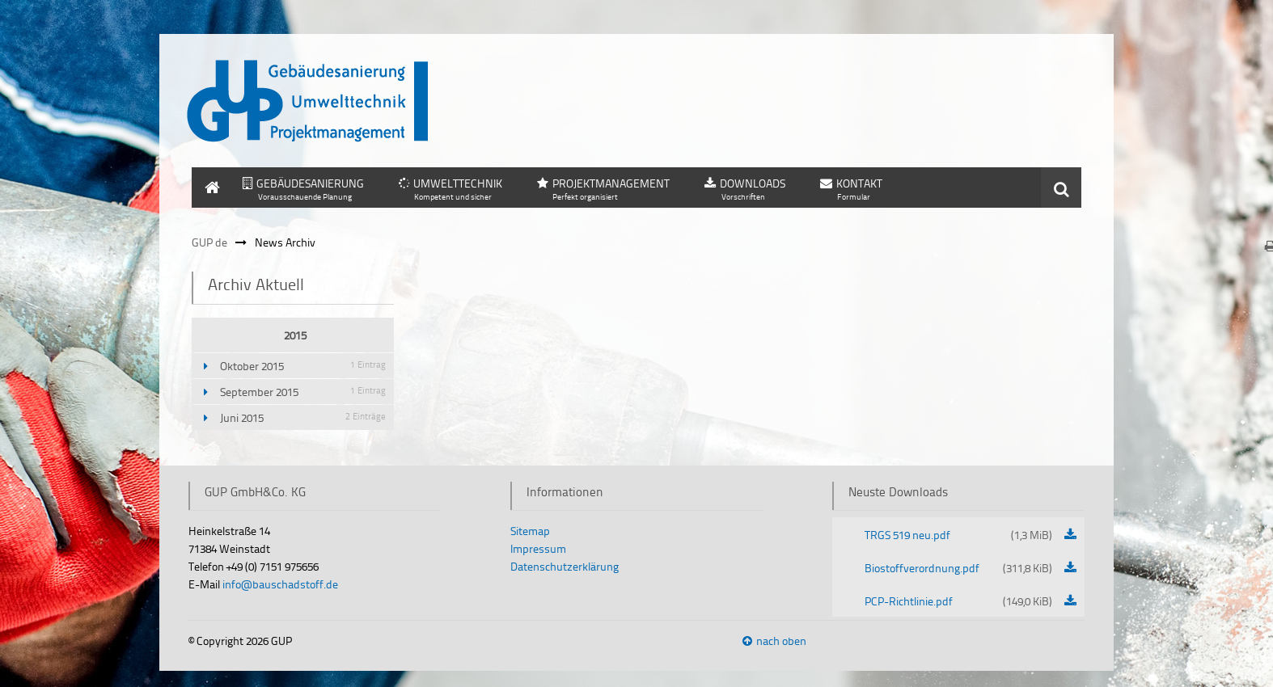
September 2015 (303, 391)
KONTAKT (859, 183)
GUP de (209, 242)
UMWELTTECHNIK (457, 183)
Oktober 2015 (303, 365)
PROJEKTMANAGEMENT (611, 183)
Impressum (538, 548)
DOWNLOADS (752, 183)
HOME (207, 175)
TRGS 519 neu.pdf (959, 534)
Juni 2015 (303, 417)
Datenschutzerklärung (564, 566)
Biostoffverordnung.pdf (959, 567)
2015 (295, 335)
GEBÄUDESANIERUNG (310, 183)
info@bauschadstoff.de (280, 584)
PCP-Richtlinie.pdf (959, 601)
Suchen (1061, 187)
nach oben (781, 640)
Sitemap (530, 530)
